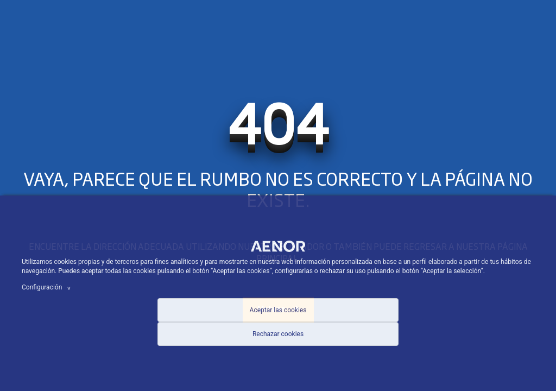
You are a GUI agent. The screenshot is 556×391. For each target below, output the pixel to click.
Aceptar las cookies (278, 310)
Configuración (48, 287)
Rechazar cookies (278, 334)
